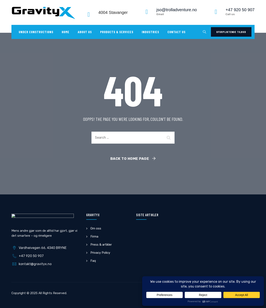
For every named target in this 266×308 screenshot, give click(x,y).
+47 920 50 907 (240, 9)
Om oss (95, 228)
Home (65, 32)
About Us (85, 32)
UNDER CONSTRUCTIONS (36, 32)
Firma (94, 236)
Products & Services (116, 32)
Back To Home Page (129, 158)
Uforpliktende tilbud (231, 32)
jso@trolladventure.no (176, 9)
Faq (93, 261)
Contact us (176, 32)
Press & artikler (101, 244)
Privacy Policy (100, 253)
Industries (150, 32)
